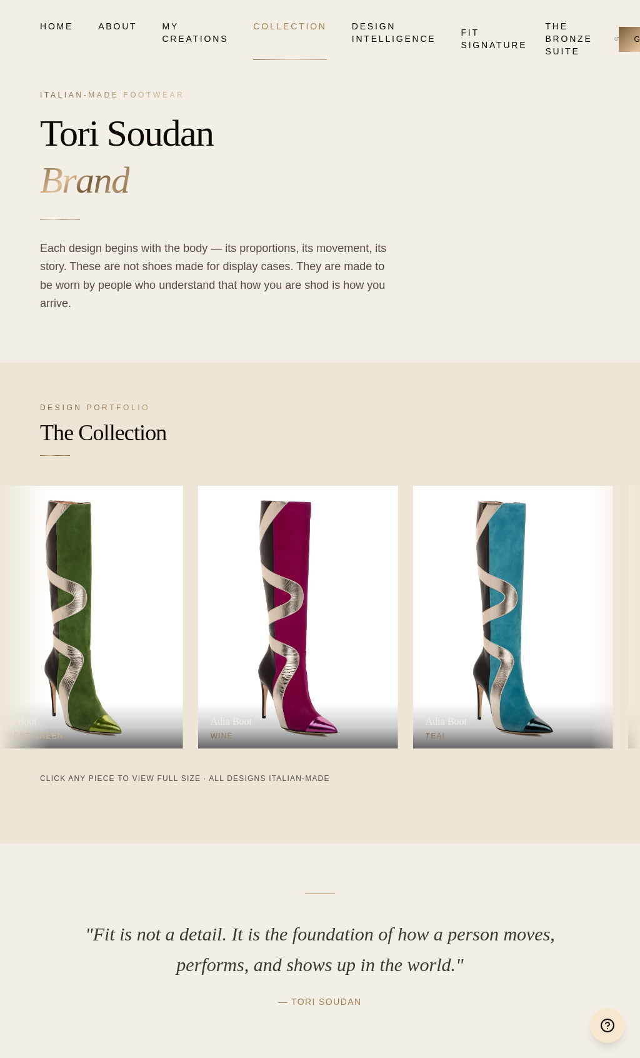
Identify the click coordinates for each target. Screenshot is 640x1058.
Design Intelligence (394, 32)
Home (56, 26)
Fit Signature (491, 39)
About (117, 26)
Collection (289, 26)
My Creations (195, 32)
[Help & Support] (607, 1025)
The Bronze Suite (582, 38)
